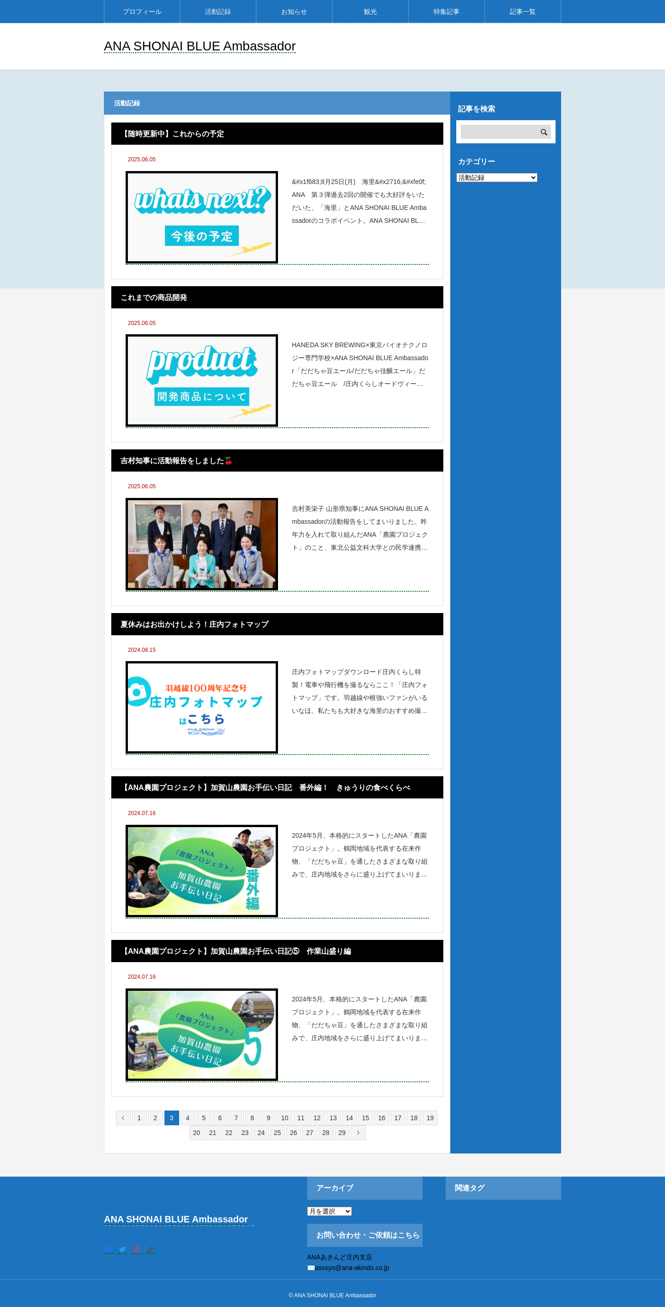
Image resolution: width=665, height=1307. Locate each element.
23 (245, 1132)
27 (310, 1132)
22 (229, 1132)
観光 (370, 11)
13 (333, 1118)
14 (349, 1118)
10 (285, 1118)
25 (277, 1132)
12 (317, 1118)
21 (213, 1132)
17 (398, 1118)
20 (196, 1132)
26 (293, 1132)
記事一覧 (523, 11)
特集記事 (446, 11)
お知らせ (294, 11)
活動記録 (218, 11)
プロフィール (142, 11)
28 (326, 1132)
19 (430, 1118)
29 (342, 1132)
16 (382, 1118)
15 (365, 1118)
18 (414, 1118)
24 (261, 1132)
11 (301, 1118)
